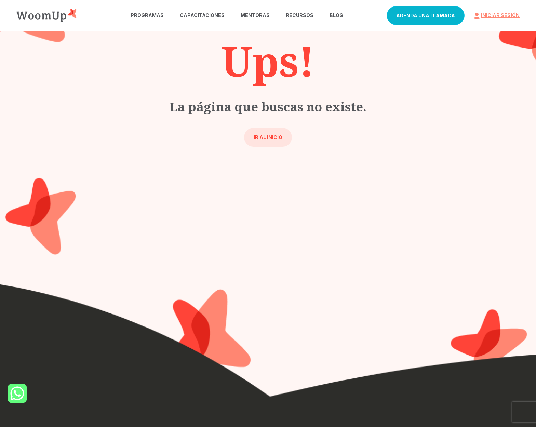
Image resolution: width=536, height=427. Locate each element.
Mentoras (255, 15)
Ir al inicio (268, 137)
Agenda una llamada (425, 15)
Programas (147, 15)
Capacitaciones (202, 15)
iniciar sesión (496, 15)
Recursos (299, 15)
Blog (336, 15)
